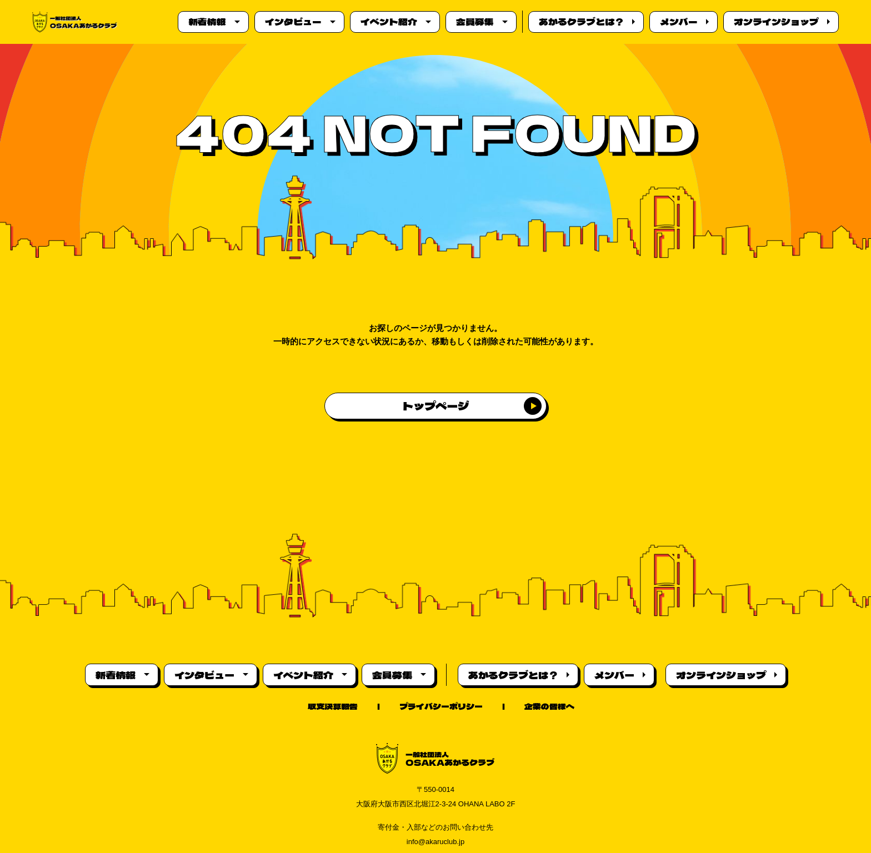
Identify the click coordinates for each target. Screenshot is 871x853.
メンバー (678, 21)
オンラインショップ (775, 21)
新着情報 (206, 21)
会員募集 (474, 21)
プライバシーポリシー (441, 706)
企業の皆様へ (549, 706)
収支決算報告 (333, 706)
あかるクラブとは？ (580, 21)
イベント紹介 (387, 21)
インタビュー (292, 21)
